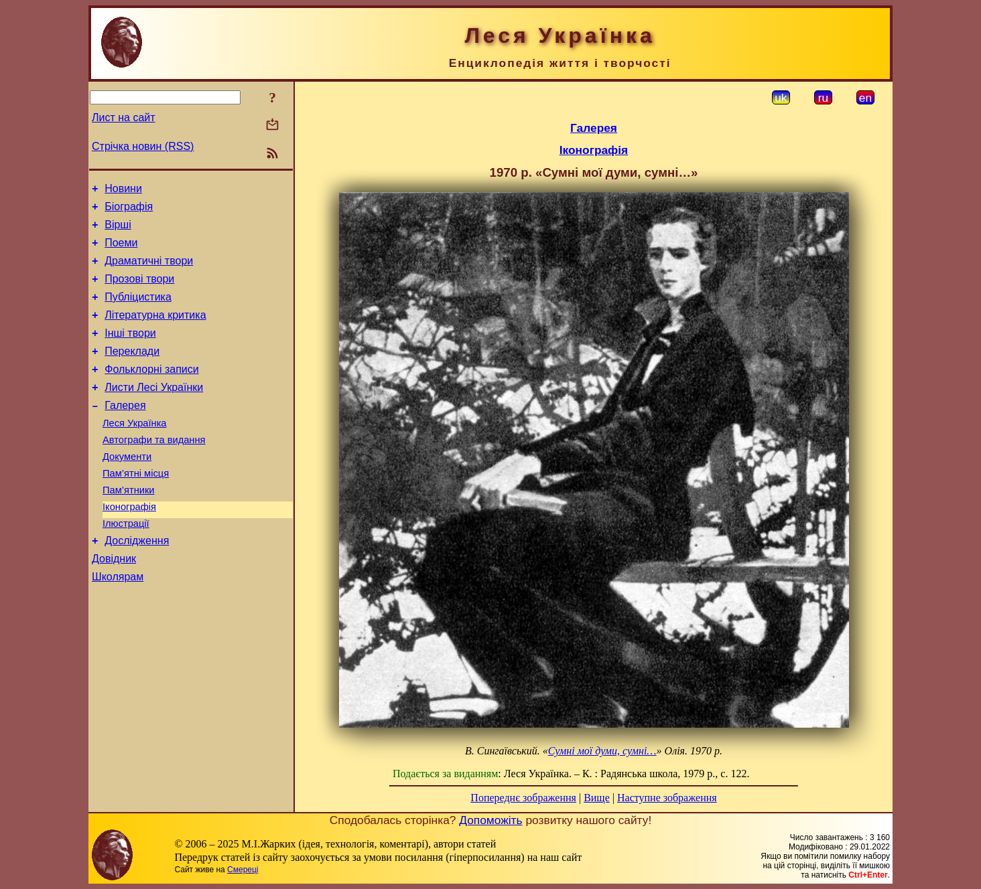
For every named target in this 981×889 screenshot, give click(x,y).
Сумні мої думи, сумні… (602, 750)
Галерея (125, 431)
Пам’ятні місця (136, 507)
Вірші (118, 230)
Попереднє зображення (523, 797)
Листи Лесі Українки (154, 411)
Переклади (132, 371)
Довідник (114, 603)
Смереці (242, 869)
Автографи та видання (154, 470)
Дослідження (137, 582)
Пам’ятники (129, 526)
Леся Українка (135, 451)
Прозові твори (139, 291)
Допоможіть (490, 820)
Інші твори (130, 351)
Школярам (117, 623)
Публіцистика (138, 311)
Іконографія (129, 545)
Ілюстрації (126, 563)
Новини (123, 190)
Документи (127, 488)
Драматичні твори (149, 270)
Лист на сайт (123, 117)
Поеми (121, 250)
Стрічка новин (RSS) (143, 146)
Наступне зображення (667, 797)
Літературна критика (155, 331)
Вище (597, 797)
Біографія (129, 210)
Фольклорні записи (151, 391)
